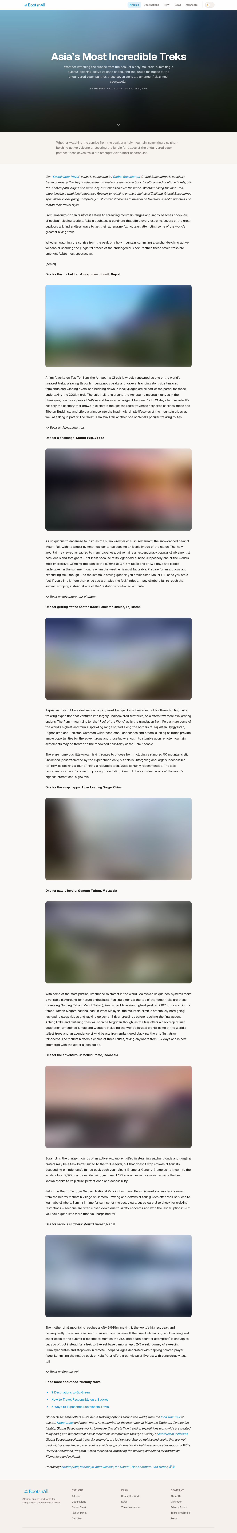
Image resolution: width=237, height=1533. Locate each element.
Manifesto (192, 4)
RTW (167, 4)
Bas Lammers (141, 1467)
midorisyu (87, 1467)
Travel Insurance (130, 1507)
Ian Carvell (122, 1467)
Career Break (79, 1507)
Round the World (130, 1496)
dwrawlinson (104, 1467)
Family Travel (79, 1512)
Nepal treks (64, 1423)
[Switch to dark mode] (210, 5)
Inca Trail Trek (170, 1417)
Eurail (178, 4)
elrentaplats (69, 1467)
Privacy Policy (179, 1507)
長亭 (172, 1467)
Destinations (151, 4)
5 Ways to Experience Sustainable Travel (80, 1407)
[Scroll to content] (118, 125)
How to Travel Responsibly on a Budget (79, 1399)
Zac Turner (159, 1467)
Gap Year (77, 1518)
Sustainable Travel (66, 177)
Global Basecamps (126, 177)
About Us (176, 1496)
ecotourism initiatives (173, 1434)
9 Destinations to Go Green (70, 1392)
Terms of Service (180, 1512)
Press (174, 1518)
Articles (134, 4)
